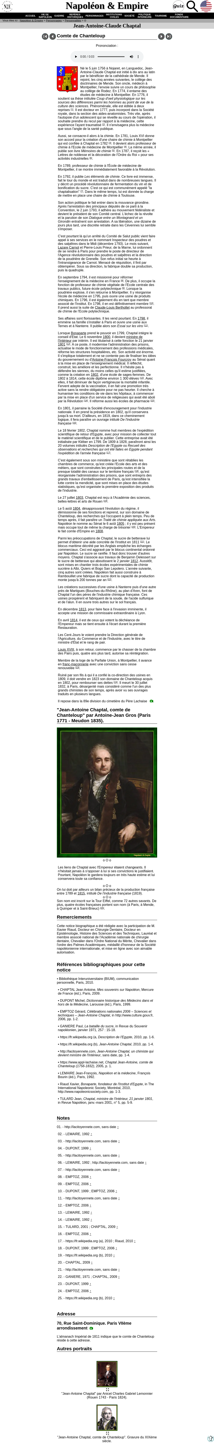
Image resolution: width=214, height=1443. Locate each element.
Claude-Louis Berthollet (112, 307)
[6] (90, 158)
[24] (116, 682)
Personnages (54, 20)
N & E (31, 20)
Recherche (192, 6)
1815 (81, 893)
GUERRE (59, 15)
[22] (109, 579)
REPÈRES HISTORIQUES (75, 15)
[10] (151, 303)
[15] (152, 400)
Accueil (7, 6)
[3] (110, 143)
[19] (105, 501)
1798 (141, 318)
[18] (137, 471)
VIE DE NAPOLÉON (45, 15)
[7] (81, 191)
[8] (122, 280)
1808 (99, 531)
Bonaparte (78, 333)
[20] (133, 527)
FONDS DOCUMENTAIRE (179, 15)
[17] (108, 452)
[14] (86, 400)
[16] (74, 423)
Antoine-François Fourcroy (111, 359)
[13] (142, 378)
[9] (123, 288)
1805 (120, 523)
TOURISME (161, 15)
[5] (113, 150)
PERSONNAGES (95, 15)
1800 (106, 337)
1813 (82, 609)
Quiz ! (179, 6)
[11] (146, 325)
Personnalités (73, 20)
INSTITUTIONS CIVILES (114, 15)
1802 (94, 374)
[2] (103, 124)
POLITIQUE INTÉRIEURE (144, 15)
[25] (102, 908)
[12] (68, 344)
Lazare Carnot (68, 247)
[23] (77, 667)
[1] (72, 109)
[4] (125, 146)
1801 (61, 344)
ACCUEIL (30, 15)
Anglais (206, 6)
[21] (142, 541)
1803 (79, 497)
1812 (134, 561)
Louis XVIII (66, 649)
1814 (74, 620)
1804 (76, 508)
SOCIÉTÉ (130, 15)
